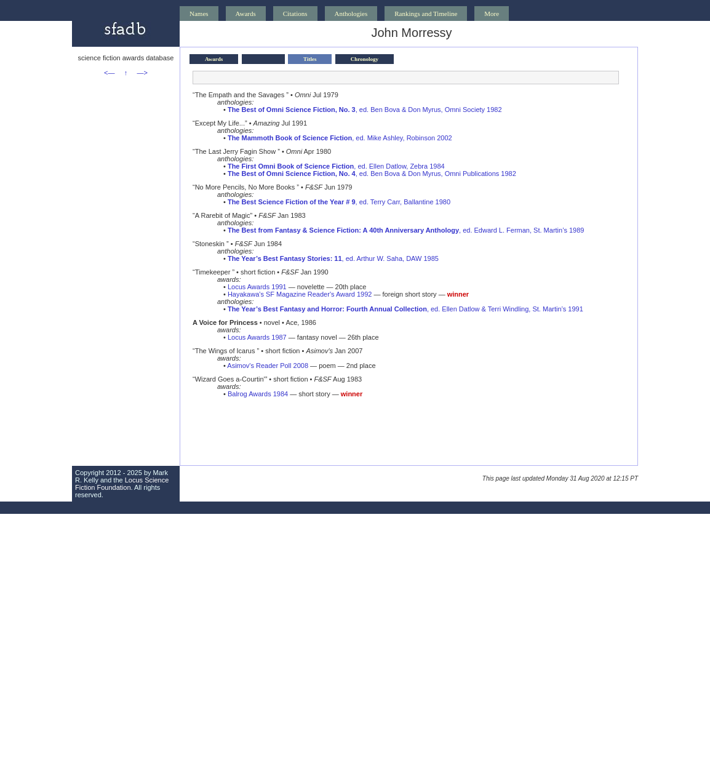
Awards (246, 13)
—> (142, 72)
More (491, 13)
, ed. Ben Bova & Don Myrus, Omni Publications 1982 (372, 173)
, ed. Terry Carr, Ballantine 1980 (339, 202)
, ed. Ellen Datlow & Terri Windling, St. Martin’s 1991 (405, 309)
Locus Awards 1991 (257, 286)
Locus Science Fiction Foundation (122, 483)
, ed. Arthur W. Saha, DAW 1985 (333, 258)
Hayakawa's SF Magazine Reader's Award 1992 (300, 294)
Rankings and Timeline (425, 13)
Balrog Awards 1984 (258, 394)
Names (199, 13)
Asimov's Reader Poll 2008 (267, 365)
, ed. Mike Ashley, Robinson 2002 (340, 138)
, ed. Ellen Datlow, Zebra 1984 (336, 166)
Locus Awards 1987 (257, 337)
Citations (295, 13)
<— (109, 72)
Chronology (364, 59)
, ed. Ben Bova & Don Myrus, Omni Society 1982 (365, 109)
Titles (309, 59)
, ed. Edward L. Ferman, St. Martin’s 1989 (406, 230)
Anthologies (351, 13)
